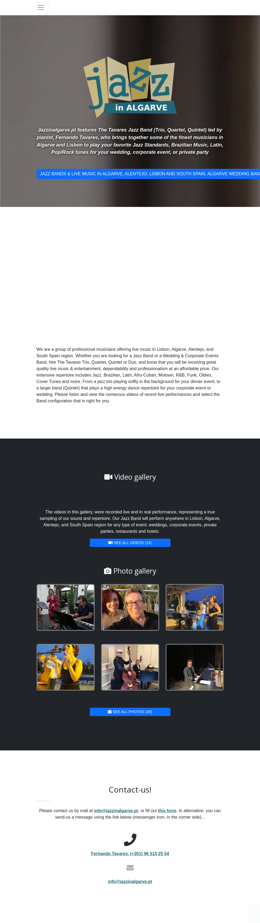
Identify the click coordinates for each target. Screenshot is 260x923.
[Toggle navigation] (40, 7)
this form (167, 810)
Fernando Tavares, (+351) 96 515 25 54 (130, 853)
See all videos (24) (130, 543)
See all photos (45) (130, 712)
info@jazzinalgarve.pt (116, 810)
